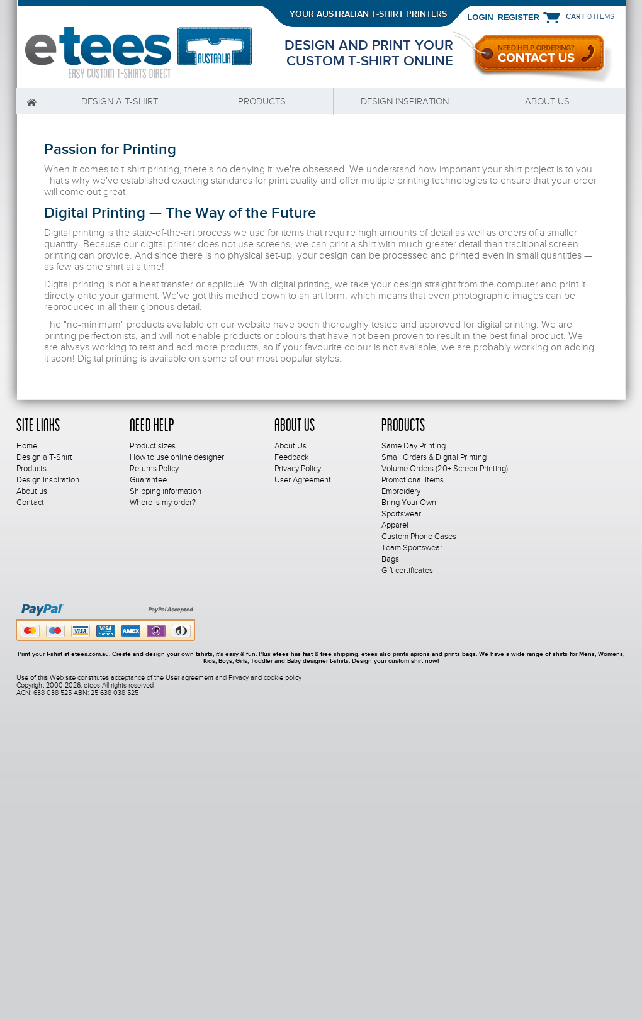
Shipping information (165, 491)
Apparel (394, 525)
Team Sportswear (411, 547)
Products (262, 101)
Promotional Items (412, 480)
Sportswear (401, 514)
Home (32, 101)
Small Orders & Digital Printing (434, 457)
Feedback (291, 457)
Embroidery (400, 491)
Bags (390, 559)
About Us (290, 446)
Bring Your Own (408, 502)
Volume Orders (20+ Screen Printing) (444, 468)
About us (547, 101)
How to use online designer (177, 457)
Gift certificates (407, 570)
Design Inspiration (405, 101)
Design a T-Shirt (119, 101)
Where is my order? (163, 502)
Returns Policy (154, 468)
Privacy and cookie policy (264, 677)
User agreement (189, 677)
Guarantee (148, 480)
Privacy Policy (297, 468)
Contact (30, 502)
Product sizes (153, 446)
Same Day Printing (413, 446)
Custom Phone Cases (418, 536)
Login (480, 17)
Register (518, 17)
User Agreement (302, 480)
